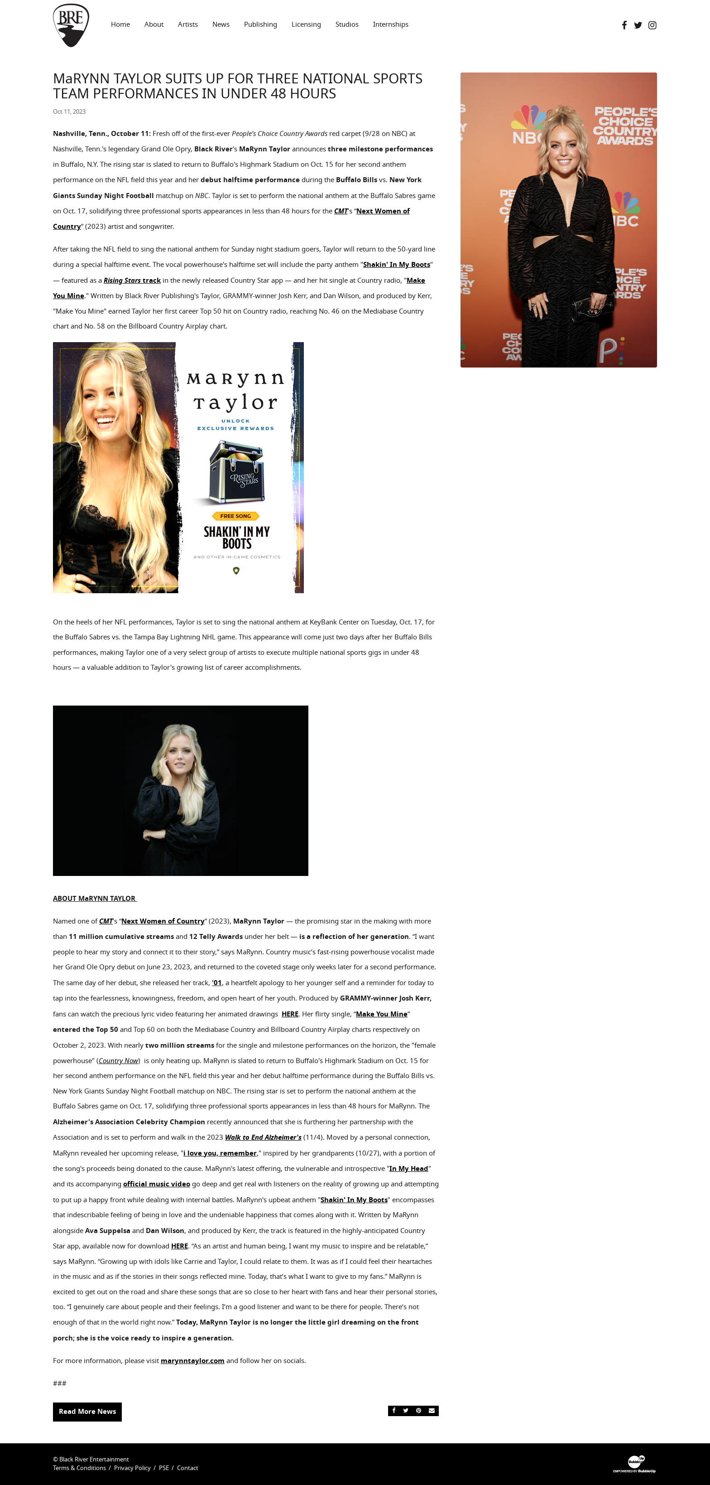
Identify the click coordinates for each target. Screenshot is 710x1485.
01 (218, 983)
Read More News (87, 1412)
